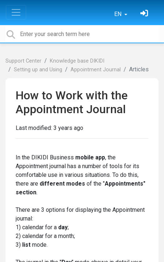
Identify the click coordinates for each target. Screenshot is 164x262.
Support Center (23, 61)
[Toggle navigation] (16, 12)
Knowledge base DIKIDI (77, 61)
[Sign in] (145, 14)
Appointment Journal (96, 70)
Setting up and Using (38, 70)
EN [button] (118, 14)
